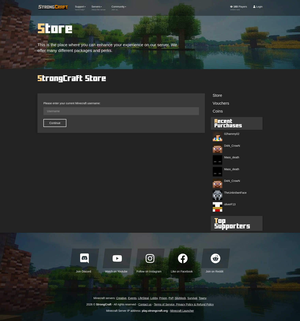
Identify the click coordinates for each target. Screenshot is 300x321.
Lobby (154, 298)
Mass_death (231, 157)
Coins (218, 111)
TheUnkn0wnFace (235, 192)
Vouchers (221, 103)
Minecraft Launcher (182, 310)
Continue (54, 123)
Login (257, 6)
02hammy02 (231, 133)
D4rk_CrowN (232, 145)
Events (132, 298)
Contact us (145, 304)
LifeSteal (143, 298)
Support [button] (80, 8)
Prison (163, 298)
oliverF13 (230, 204)
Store (217, 95)
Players (238, 8)
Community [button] (119, 8)
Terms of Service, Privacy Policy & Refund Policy (184, 304)
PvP (171, 298)
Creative (121, 298)
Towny (203, 298)
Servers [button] (99, 8)
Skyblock (180, 298)
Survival (192, 298)
